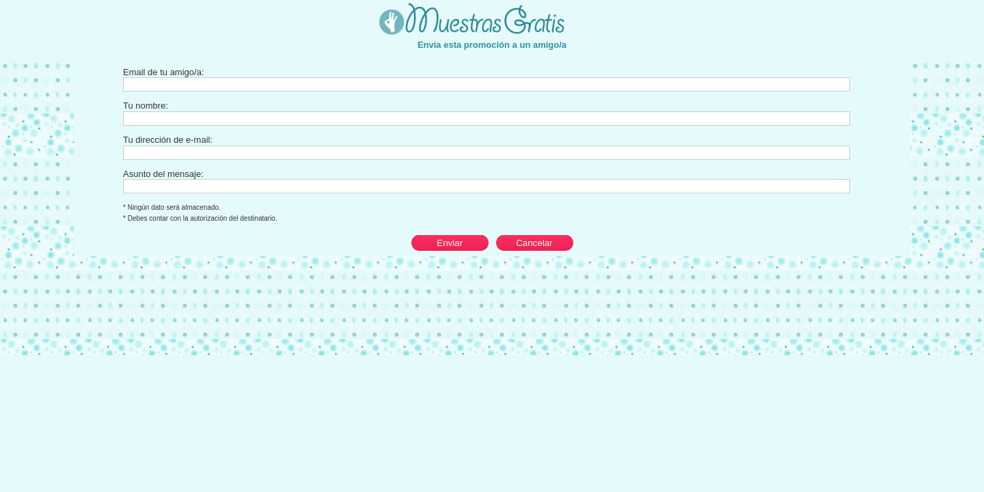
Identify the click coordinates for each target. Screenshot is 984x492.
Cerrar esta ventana (954, 6)
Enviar (450, 243)
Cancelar (534, 243)
